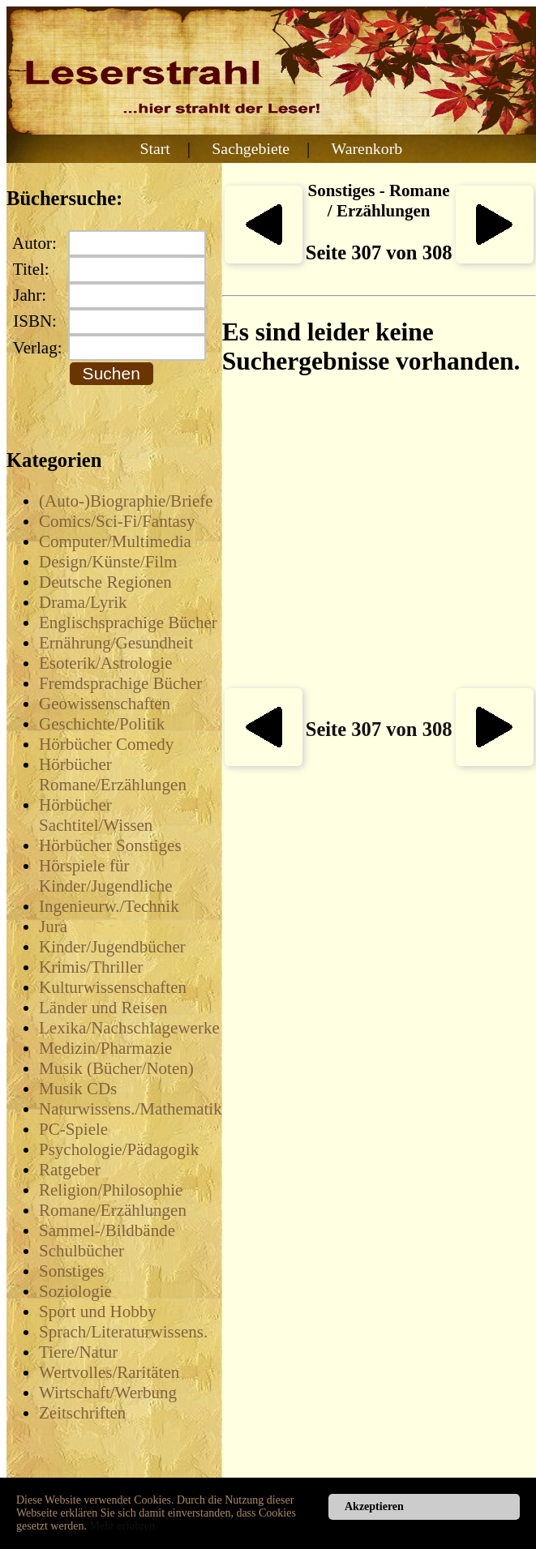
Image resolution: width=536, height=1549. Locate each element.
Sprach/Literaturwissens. (123, 1331)
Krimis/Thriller (91, 967)
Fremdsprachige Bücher (120, 683)
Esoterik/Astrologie (105, 663)
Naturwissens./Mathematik (130, 1109)
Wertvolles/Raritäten (109, 1372)
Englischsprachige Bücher (128, 622)
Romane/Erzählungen (113, 1210)
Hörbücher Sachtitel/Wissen (95, 815)
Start (154, 148)
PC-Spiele (73, 1129)
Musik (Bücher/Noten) (116, 1068)
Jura (53, 926)
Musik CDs (78, 1088)
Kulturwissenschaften (113, 987)
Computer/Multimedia (115, 541)
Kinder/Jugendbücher (112, 946)
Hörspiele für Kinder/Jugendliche (105, 876)
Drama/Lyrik (82, 602)
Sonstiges (72, 1271)
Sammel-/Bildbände (107, 1230)
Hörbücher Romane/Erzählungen (113, 774)
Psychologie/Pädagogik (119, 1149)
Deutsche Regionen (105, 582)
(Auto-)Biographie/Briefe (126, 501)
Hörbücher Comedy (106, 744)
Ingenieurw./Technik (109, 906)
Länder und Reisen (103, 1007)
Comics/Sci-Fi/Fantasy (117, 521)
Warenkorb (367, 148)
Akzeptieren (374, 1506)
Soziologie (75, 1291)
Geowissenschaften (104, 703)
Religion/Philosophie (110, 1190)
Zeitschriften (82, 1413)
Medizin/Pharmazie (105, 1048)
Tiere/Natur (78, 1352)
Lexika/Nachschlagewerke (129, 1028)
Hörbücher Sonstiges (110, 845)
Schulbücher (81, 1250)
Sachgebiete (250, 148)
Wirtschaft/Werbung (108, 1392)
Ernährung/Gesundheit (116, 643)
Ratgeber (70, 1169)
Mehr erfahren (122, 1526)
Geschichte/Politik (102, 724)
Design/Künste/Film (108, 561)
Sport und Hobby (98, 1311)
